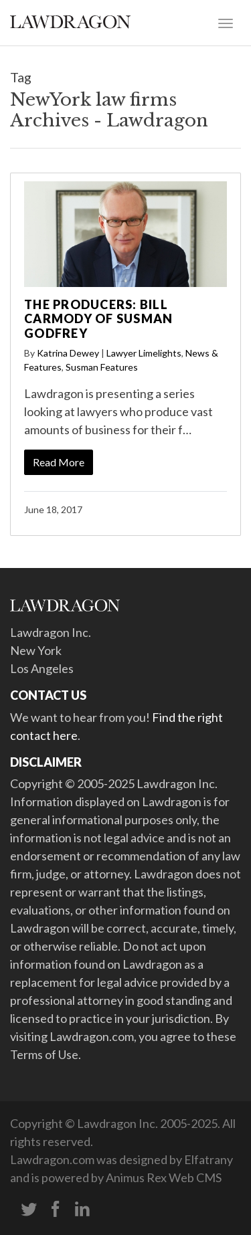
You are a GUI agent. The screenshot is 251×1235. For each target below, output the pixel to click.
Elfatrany (208, 1159)
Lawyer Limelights (143, 353)
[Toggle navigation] (225, 22)
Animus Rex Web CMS (164, 1177)
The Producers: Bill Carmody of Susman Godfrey (98, 319)
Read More (58, 462)
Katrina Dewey (68, 353)
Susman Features (102, 367)
